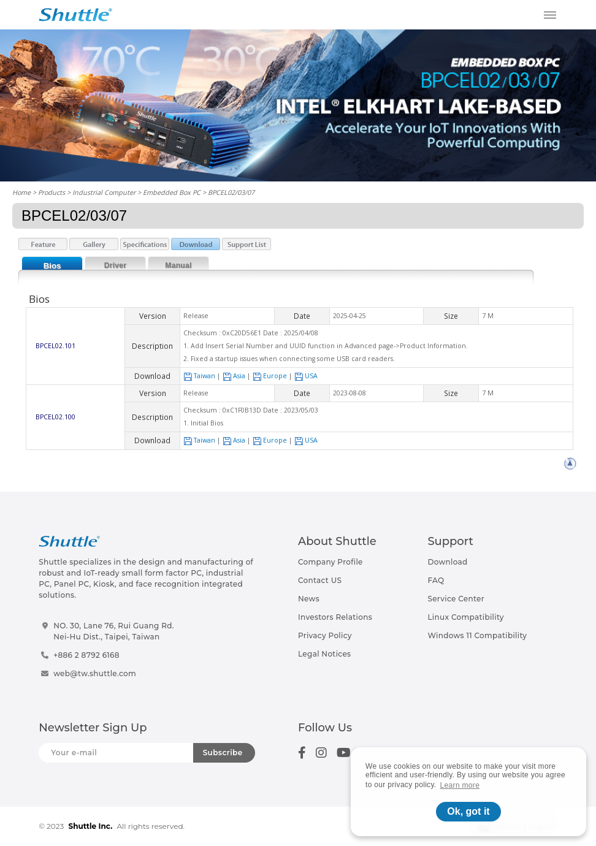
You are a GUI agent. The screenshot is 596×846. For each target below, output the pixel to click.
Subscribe (223, 752)
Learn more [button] (460, 785)
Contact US (320, 580)
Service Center (455, 598)
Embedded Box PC (172, 192)
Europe (270, 376)
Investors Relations (335, 617)
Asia (234, 376)
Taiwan (199, 376)
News (308, 598)
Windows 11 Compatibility (477, 635)
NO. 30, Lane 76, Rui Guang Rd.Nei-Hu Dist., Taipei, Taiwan (113, 631)
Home (21, 192)
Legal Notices (324, 653)
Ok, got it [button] (468, 811)
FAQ (435, 580)
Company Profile (330, 561)
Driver (115, 265)
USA (306, 376)
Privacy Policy (325, 635)
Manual (178, 265)
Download (447, 561)
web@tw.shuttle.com (94, 673)
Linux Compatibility (465, 617)
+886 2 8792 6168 (86, 655)
